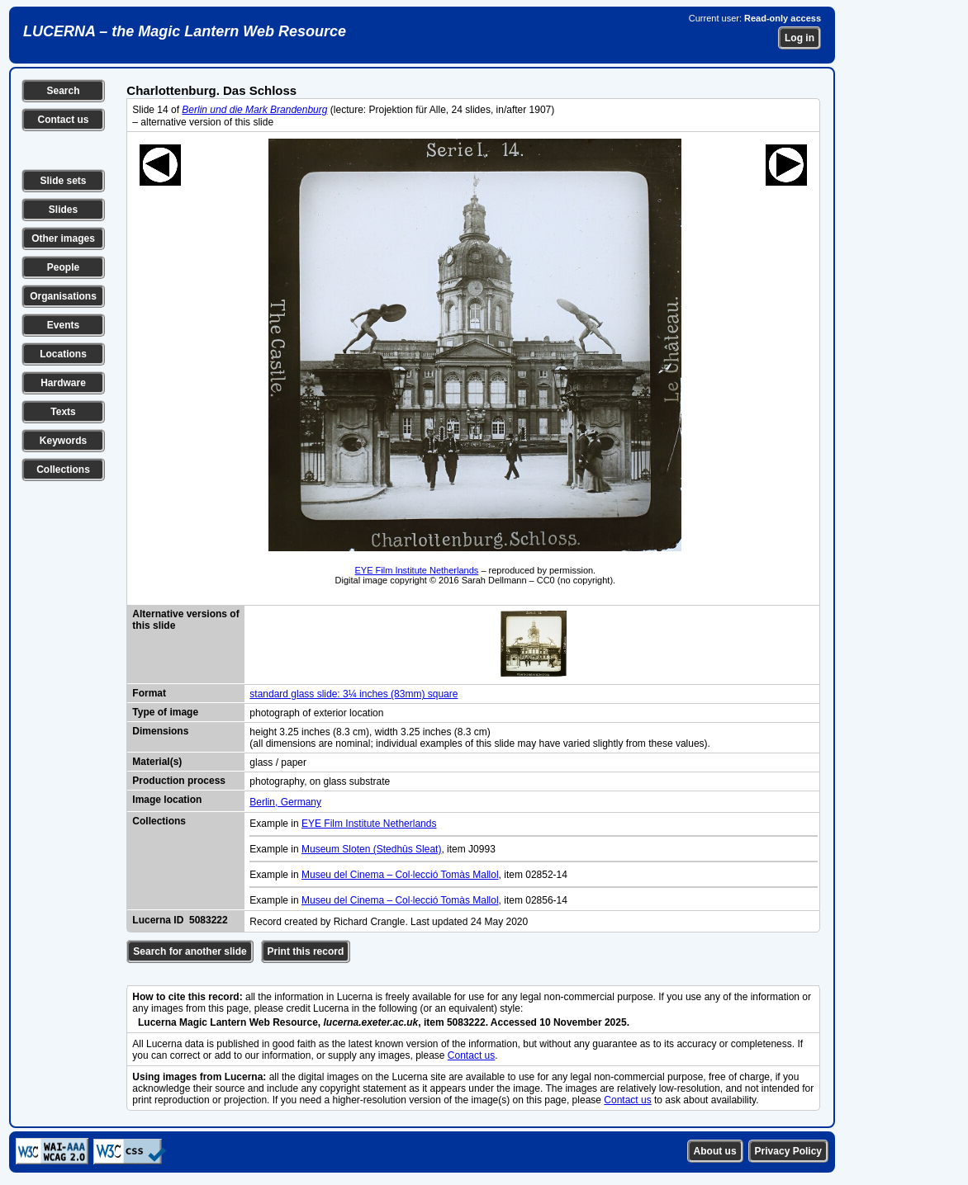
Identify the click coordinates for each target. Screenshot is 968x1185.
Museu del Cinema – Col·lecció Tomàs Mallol (400, 874)
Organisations (63, 296)
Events (63, 325)
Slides (63, 209)
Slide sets (63, 180)
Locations (63, 354)
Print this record (306, 951)
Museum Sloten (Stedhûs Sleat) (371, 849)
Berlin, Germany (285, 802)
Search (62, 91)
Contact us (62, 119)
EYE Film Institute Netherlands (417, 570)
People (63, 267)
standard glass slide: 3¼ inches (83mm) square (353, 694)
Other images (63, 238)
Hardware (63, 383)
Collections (63, 469)
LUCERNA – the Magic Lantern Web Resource (184, 31)
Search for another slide (189, 951)
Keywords (63, 440)
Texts (62, 412)
